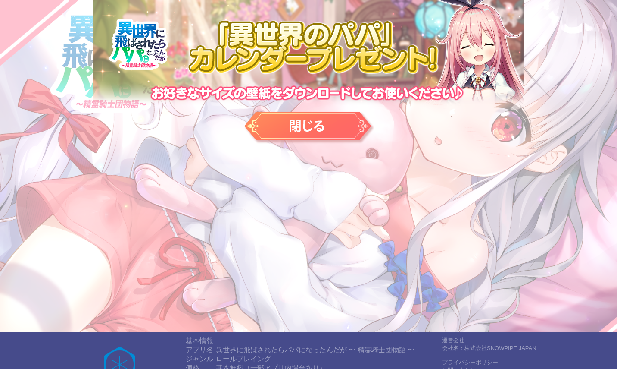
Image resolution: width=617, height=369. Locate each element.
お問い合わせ (459, 317)
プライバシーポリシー (470, 309)
